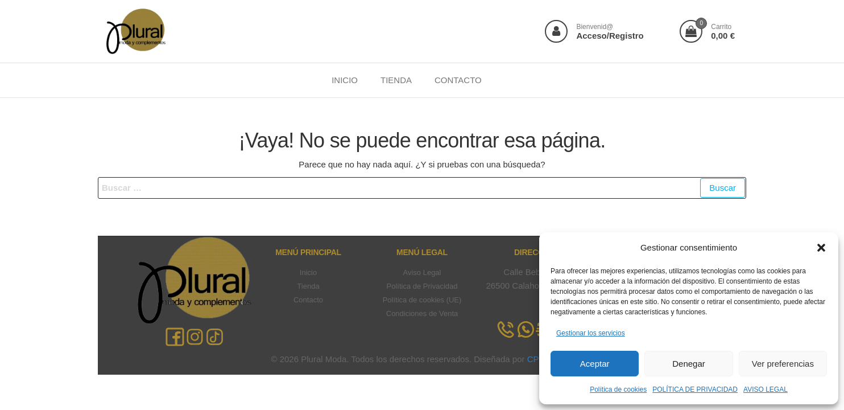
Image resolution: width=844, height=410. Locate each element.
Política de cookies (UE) (422, 300)
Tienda (308, 286)
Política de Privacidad (421, 286)
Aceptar (595, 363)
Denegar (688, 363)
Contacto (308, 300)
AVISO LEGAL (765, 389)
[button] (821, 247)
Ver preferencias (783, 363)
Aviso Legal (422, 272)
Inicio (308, 272)
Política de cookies (618, 389)
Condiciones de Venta (422, 313)
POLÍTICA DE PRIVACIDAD (695, 389)
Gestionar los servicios (590, 333)
